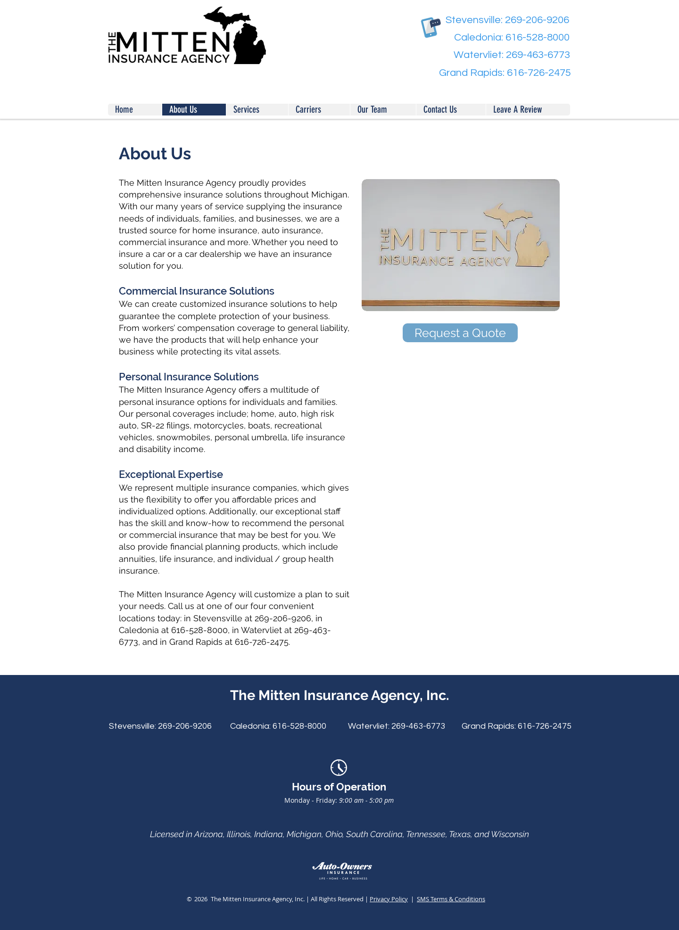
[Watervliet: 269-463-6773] (505, 55)
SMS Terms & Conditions (451, 899)
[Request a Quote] (460, 332)
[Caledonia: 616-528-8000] (505, 38)
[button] (528, 109)
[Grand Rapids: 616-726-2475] (505, 73)
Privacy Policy (389, 899)
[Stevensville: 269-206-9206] (504, 20)
